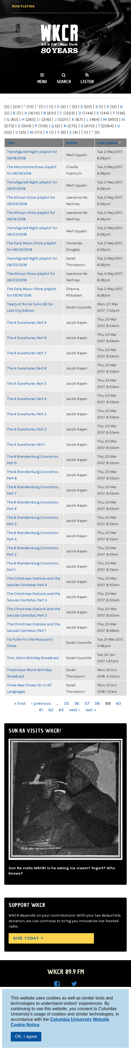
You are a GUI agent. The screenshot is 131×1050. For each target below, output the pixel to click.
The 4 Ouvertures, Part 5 (26, 383)
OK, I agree (26, 1036)
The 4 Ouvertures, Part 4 (26, 399)
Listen (87, 81)
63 (61, 709)
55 (66, 703)
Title (10, 143)
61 (41, 709)
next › (74, 709)
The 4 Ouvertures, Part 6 (26, 368)
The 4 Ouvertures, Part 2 (26, 429)
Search (64, 81)
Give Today (26, 938)
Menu (42, 81)
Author (72, 143)
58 (97, 703)
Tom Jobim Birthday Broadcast (33, 658)
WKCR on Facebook (57, 984)
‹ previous (41, 703)
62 (51, 709)
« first (20, 703)
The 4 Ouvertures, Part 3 (26, 414)
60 (118, 703)
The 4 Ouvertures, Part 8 (27, 338)
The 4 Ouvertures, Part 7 (26, 353)
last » (90, 709)
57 (87, 703)
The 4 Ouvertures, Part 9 (26, 322)
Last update (109, 143)
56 (76, 703)
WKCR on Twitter (74, 984)
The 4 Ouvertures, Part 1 (26, 444)
